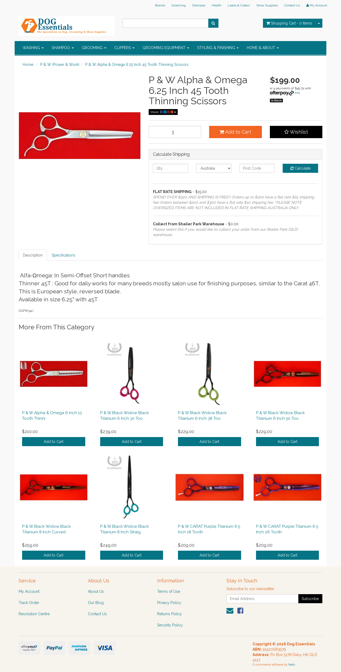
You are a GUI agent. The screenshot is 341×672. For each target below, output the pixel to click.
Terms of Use (168, 591)
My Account (29, 591)
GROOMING (94, 48)
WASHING (33, 48)
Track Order (29, 603)
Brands (160, 5)
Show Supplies (267, 5)
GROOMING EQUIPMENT (166, 48)
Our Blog (96, 603)
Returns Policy (169, 614)
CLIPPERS (124, 48)
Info (297, 93)
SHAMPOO (63, 48)
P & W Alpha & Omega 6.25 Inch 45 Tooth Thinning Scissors (137, 64)
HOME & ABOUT (263, 48)
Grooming (179, 5)
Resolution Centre (34, 614)
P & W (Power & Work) (59, 64)
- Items (289, 23)
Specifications (63, 255)
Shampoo (198, 5)
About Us (96, 591)
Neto (291, 664)
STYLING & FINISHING (218, 48)
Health (216, 5)
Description (33, 255)
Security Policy (170, 625)
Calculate (300, 168)
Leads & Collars (239, 5)
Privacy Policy (169, 603)
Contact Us (292, 5)
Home (28, 64)
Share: (163, 112)
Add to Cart (235, 132)
